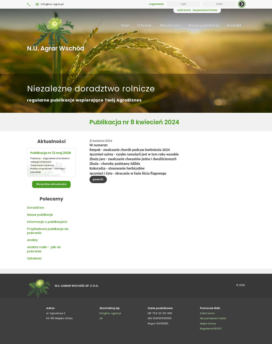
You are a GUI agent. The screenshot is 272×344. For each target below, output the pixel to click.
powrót (98, 179)
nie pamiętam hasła (205, 10)
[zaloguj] (242, 4)
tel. (101, 318)
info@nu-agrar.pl (50, 4)
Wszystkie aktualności (51, 184)
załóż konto (184, 10)
